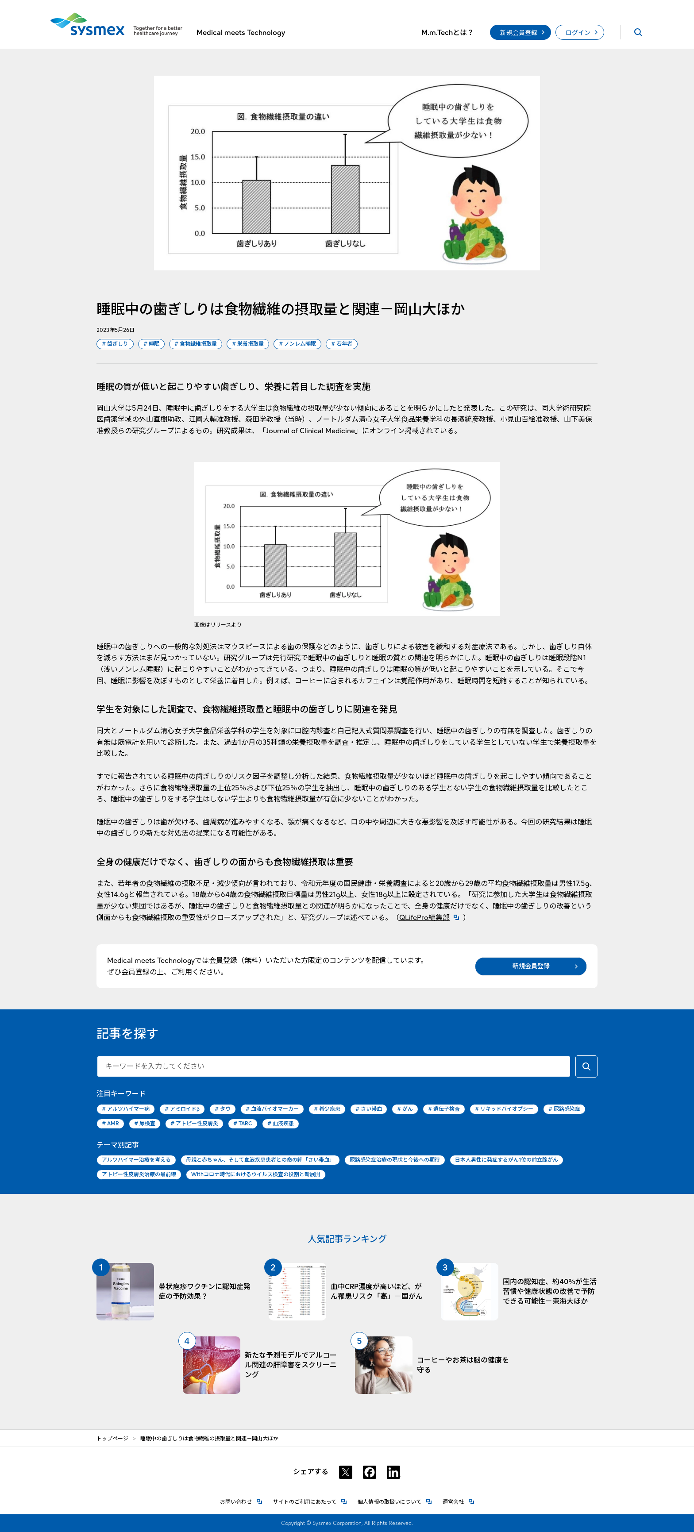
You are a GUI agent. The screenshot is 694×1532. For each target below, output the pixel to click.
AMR (110, 1124)
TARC (242, 1124)
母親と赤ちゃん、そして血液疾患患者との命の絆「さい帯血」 (260, 1159)
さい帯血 (368, 1109)
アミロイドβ (182, 1109)
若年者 (341, 344)
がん (405, 1109)
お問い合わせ (241, 1501)
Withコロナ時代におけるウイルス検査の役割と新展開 (255, 1174)
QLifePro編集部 (431, 917)
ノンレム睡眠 (297, 344)
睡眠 (151, 344)
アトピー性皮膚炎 (194, 1124)
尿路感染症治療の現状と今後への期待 (395, 1159)
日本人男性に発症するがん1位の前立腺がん (506, 1159)
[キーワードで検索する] (586, 1066)
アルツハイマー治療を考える (136, 1159)
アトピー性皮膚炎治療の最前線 (139, 1174)
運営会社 (458, 1501)
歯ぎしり (115, 344)
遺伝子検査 (444, 1109)
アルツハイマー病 (126, 1109)
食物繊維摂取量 (195, 344)
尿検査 (144, 1124)
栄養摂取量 (248, 344)
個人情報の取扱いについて (395, 1501)
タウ (223, 1109)
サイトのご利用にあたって (310, 1501)
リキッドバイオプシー (504, 1109)
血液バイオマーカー (272, 1109)
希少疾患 (327, 1109)
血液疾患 (280, 1124)
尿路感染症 (564, 1109)
